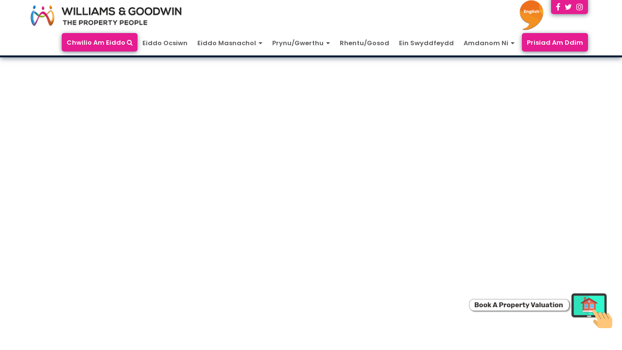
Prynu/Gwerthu (301, 43)
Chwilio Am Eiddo (100, 42)
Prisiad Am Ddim (555, 42)
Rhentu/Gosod (364, 43)
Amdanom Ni (489, 43)
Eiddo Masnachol (229, 43)
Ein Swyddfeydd (426, 43)
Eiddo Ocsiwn (165, 43)
